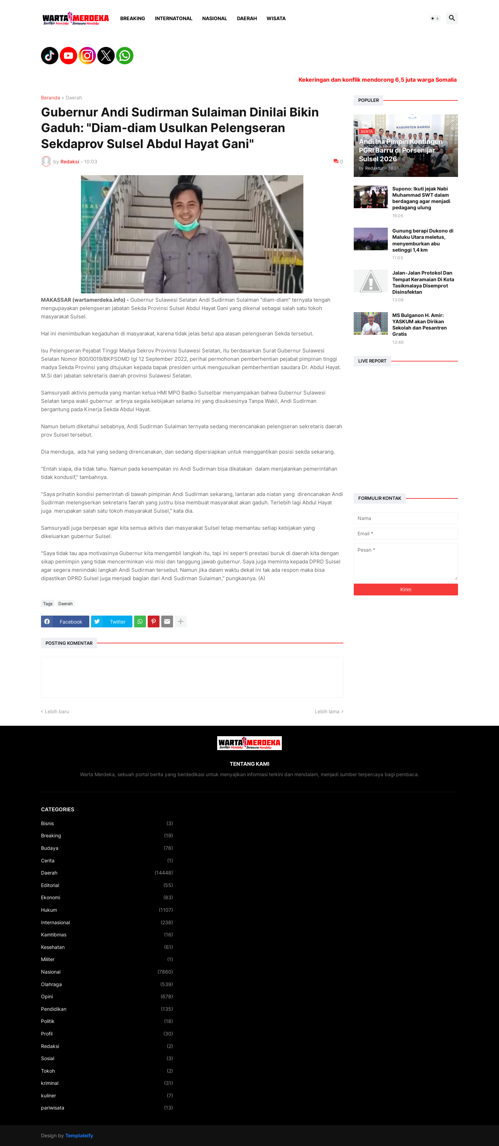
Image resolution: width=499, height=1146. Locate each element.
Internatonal (174, 18)
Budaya (107, 848)
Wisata (276, 18)
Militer (107, 959)
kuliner (107, 1095)
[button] (435, 18)
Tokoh (107, 1070)
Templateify (79, 1135)
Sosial (107, 1058)
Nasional (214, 18)
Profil (107, 1033)
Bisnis (107, 823)
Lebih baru (57, 711)
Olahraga (107, 984)
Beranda (50, 97)
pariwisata (107, 1107)
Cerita (107, 860)
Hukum (107, 910)
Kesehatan (107, 947)
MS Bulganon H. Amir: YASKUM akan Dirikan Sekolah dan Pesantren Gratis (419, 324)
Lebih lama (327, 711)
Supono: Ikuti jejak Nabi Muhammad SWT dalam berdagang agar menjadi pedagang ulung (421, 198)
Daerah (247, 18)
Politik (107, 1021)
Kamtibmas (107, 934)
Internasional (107, 922)
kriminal (107, 1083)
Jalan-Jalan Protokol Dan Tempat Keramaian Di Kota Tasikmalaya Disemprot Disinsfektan (423, 282)
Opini (107, 996)
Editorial (107, 885)
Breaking (132, 18)
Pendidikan (107, 1009)
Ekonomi (107, 897)
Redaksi (107, 1046)
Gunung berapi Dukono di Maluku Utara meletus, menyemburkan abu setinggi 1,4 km (422, 240)
